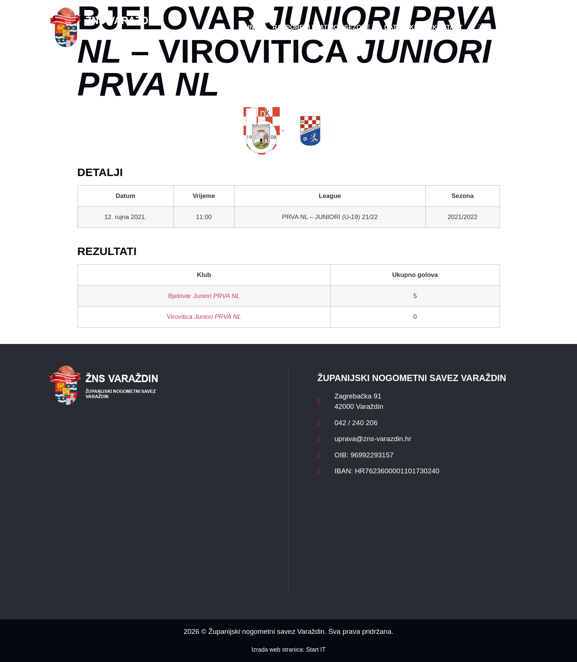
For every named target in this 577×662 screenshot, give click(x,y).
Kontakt (447, 27)
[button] (513, 27)
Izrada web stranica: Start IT (288, 649)
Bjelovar (204, 295)
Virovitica (204, 316)
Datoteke (401, 27)
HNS (252, 27)
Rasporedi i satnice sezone (321, 27)
